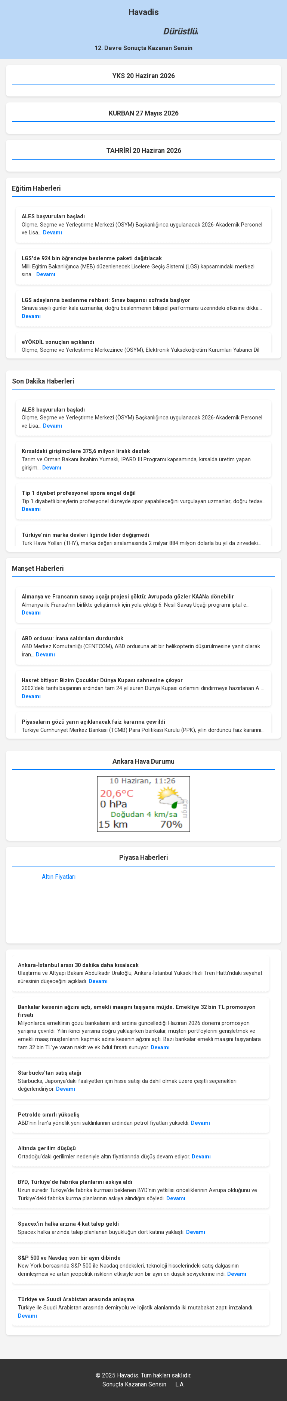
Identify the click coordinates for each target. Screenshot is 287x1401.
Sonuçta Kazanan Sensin (134, 1384)
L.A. (180, 1384)
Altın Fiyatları (58, 876)
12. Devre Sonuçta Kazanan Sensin (143, 48)
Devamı (52, 233)
